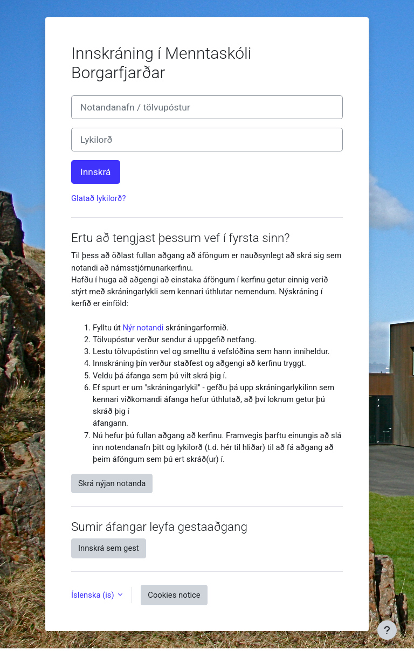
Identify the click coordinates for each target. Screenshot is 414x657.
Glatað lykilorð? (98, 198)
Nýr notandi (143, 328)
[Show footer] (387, 630)
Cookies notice (174, 595)
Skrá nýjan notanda (112, 483)
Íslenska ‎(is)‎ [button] (93, 595)
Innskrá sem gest (108, 548)
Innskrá (95, 172)
